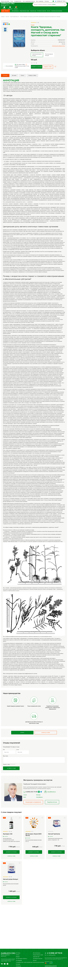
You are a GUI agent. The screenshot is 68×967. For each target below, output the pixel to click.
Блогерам (18, 964)
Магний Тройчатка (54, 834)
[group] (19, 38)
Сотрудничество (17, 1)
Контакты (47, 1)
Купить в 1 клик (46, 732)
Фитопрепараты (15, 10)
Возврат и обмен (32, 75)
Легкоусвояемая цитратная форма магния (10, 884)
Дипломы (38, 794)
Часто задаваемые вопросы (29, 1)
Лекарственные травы (24, 10)
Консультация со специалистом (33, 802)
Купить (22, 732)
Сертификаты (39, 797)
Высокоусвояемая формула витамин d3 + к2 (34, 840)
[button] (60, 66)
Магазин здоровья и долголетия (7, 4)
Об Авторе (18, 966)
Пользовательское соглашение (51, 965)
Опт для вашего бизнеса (21, 958)
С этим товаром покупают (11, 812)
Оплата (22, 75)
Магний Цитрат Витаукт (10, 879)
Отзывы (32, 24)
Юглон (53, 4)
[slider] (33, 22)
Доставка (14, 75)
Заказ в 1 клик (48, 66)
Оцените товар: (9, 764)
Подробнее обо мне (52, 802)
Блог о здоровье (39, 1)
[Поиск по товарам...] (50, 4)
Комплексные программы (56, 10)
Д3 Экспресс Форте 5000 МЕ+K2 (33, 834)
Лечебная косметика (41, 10)
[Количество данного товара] (34, 63)
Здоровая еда (33, 10)
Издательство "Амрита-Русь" (58, 46)
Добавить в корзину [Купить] (36, 66)
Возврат (18, 956)
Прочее (48, 10)
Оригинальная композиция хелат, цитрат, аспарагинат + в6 (55, 839)
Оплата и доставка (5, 1)
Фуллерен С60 (7, 834)
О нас (11, 1)
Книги (24, 797)
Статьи (25, 794)
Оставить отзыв (11, 768)
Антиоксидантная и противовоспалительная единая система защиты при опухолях (11, 840)
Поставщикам (19, 960)
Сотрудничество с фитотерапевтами (24, 962)
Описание (5, 75)
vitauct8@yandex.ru (50, 792)
